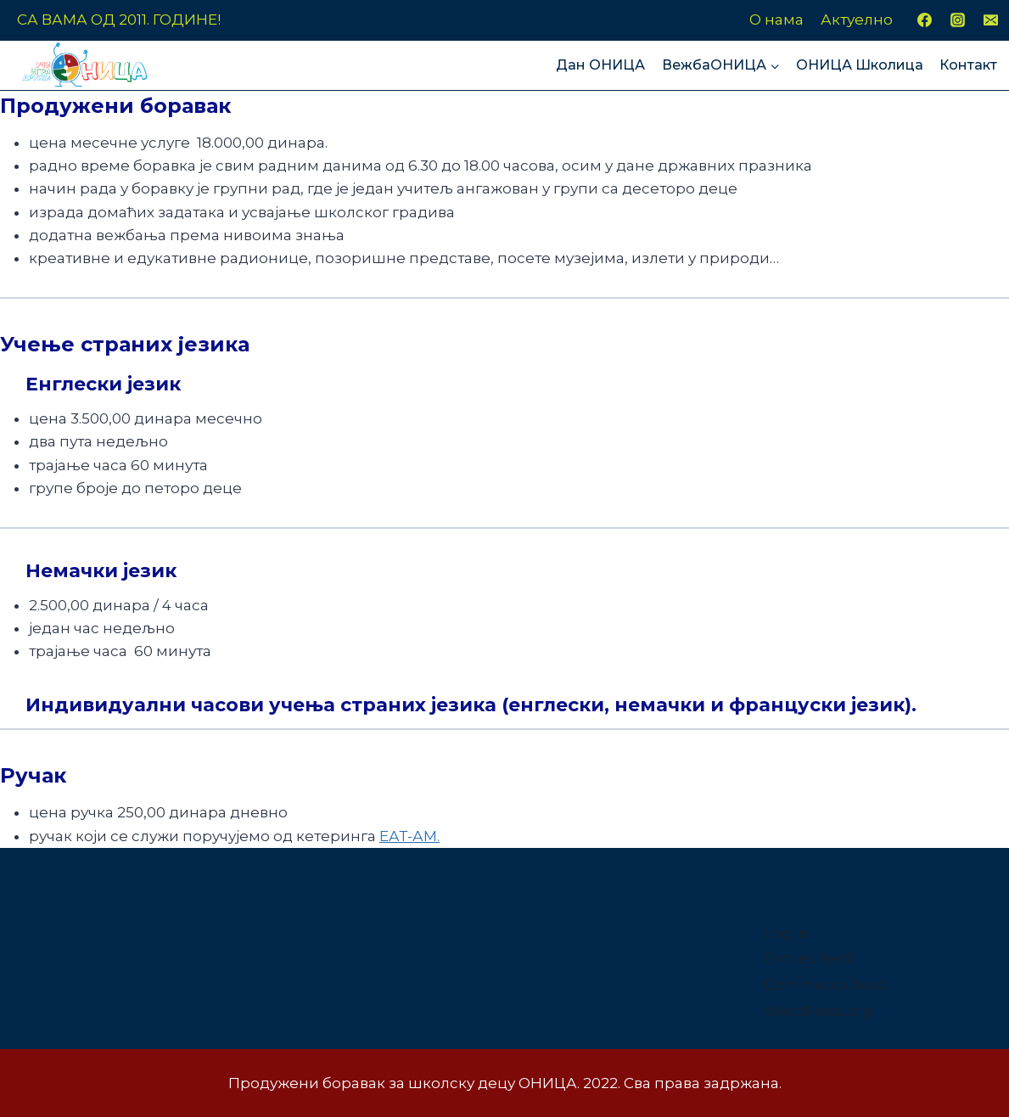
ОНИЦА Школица (859, 65)
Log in (786, 932)
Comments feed (825, 984)
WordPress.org (818, 1010)
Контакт (968, 65)
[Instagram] (957, 20)
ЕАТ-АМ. (409, 836)
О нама (776, 19)
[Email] (991, 20)
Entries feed (808, 958)
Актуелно (857, 19)
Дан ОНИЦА (600, 65)
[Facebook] (924, 20)
